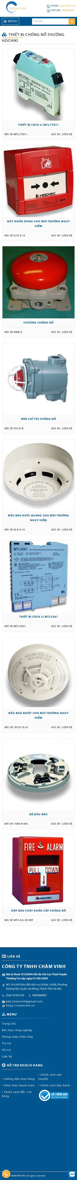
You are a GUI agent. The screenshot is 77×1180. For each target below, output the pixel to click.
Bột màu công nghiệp (17, 1030)
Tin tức (6, 1043)
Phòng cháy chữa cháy (17, 1036)
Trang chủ (9, 1023)
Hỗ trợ (6, 1050)
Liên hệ (7, 1056)
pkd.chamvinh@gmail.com (24, 1001)
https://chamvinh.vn (20, 1005)
